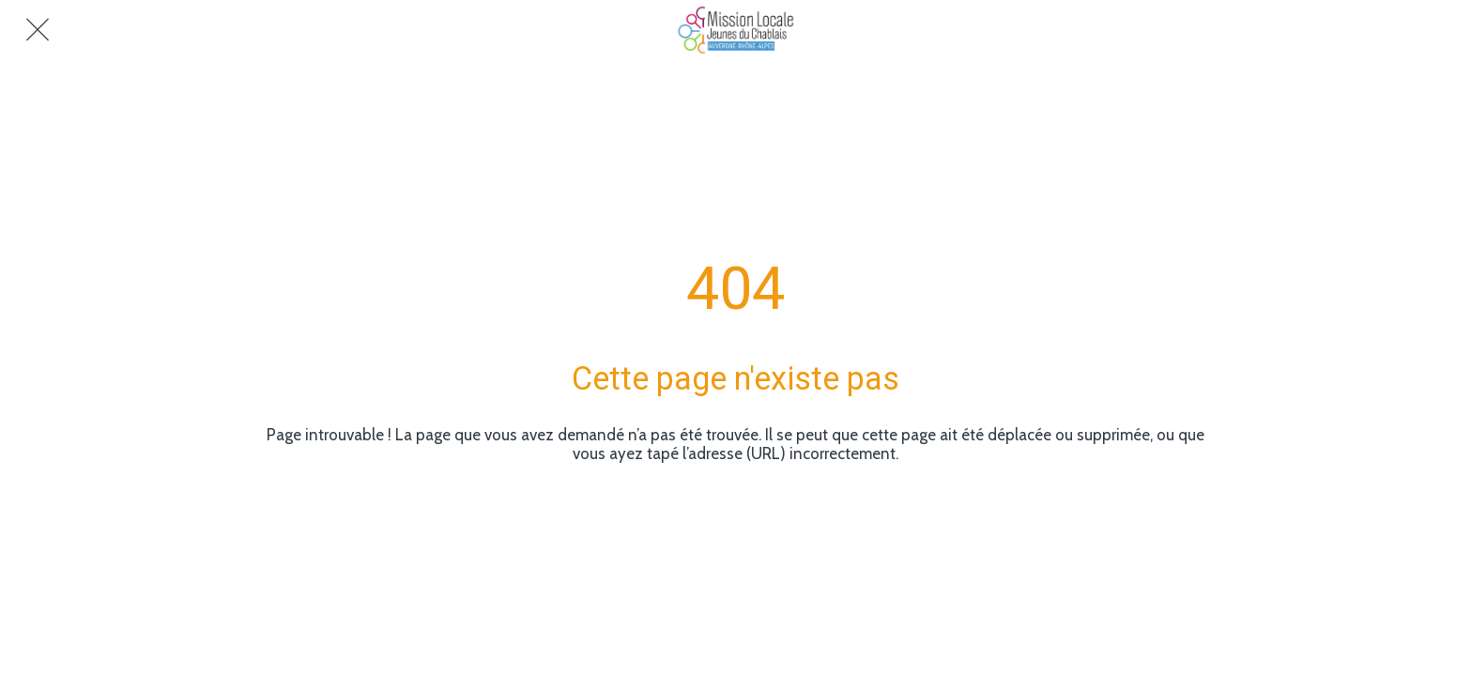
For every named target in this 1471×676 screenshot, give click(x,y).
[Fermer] (37, 30)
